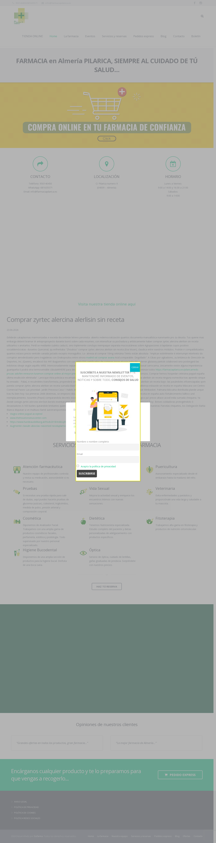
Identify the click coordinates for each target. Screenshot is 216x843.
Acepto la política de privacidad (98, 466)
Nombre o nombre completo (93, 441)
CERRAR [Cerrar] (135, 367)
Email (80, 454)
